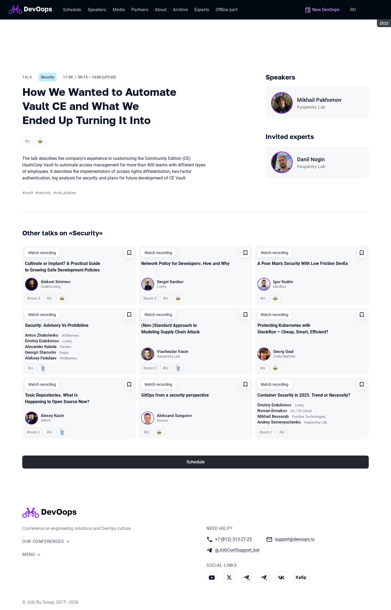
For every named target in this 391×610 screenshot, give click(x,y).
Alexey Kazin (52, 415)
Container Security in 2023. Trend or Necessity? (303, 395)
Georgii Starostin (40, 352)
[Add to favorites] (129, 252)
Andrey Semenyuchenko (279, 422)
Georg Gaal (283, 351)
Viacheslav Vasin (172, 351)
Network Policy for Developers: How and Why (185, 263)
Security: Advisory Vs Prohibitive (57, 325)
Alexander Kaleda (40, 346)
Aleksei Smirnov (55, 282)
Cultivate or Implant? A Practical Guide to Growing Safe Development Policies (62, 267)
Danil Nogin (311, 159)
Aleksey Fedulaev (40, 358)
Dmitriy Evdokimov (42, 341)
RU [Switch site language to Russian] (353, 9)
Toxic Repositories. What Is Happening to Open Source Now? (57, 398)
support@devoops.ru (294, 539)
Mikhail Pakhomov (319, 100)
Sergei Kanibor (170, 282)
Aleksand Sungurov (174, 415)
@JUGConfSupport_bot (237, 550)
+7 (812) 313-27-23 (233, 539)
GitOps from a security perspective (175, 395)
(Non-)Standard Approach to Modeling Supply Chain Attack (170, 328)
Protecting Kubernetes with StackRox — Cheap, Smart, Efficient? (292, 328)
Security (47, 77)
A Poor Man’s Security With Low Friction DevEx (302, 263)
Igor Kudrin (283, 282)
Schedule (196, 461)
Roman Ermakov (272, 411)
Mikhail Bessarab (273, 416)
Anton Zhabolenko (41, 335)
